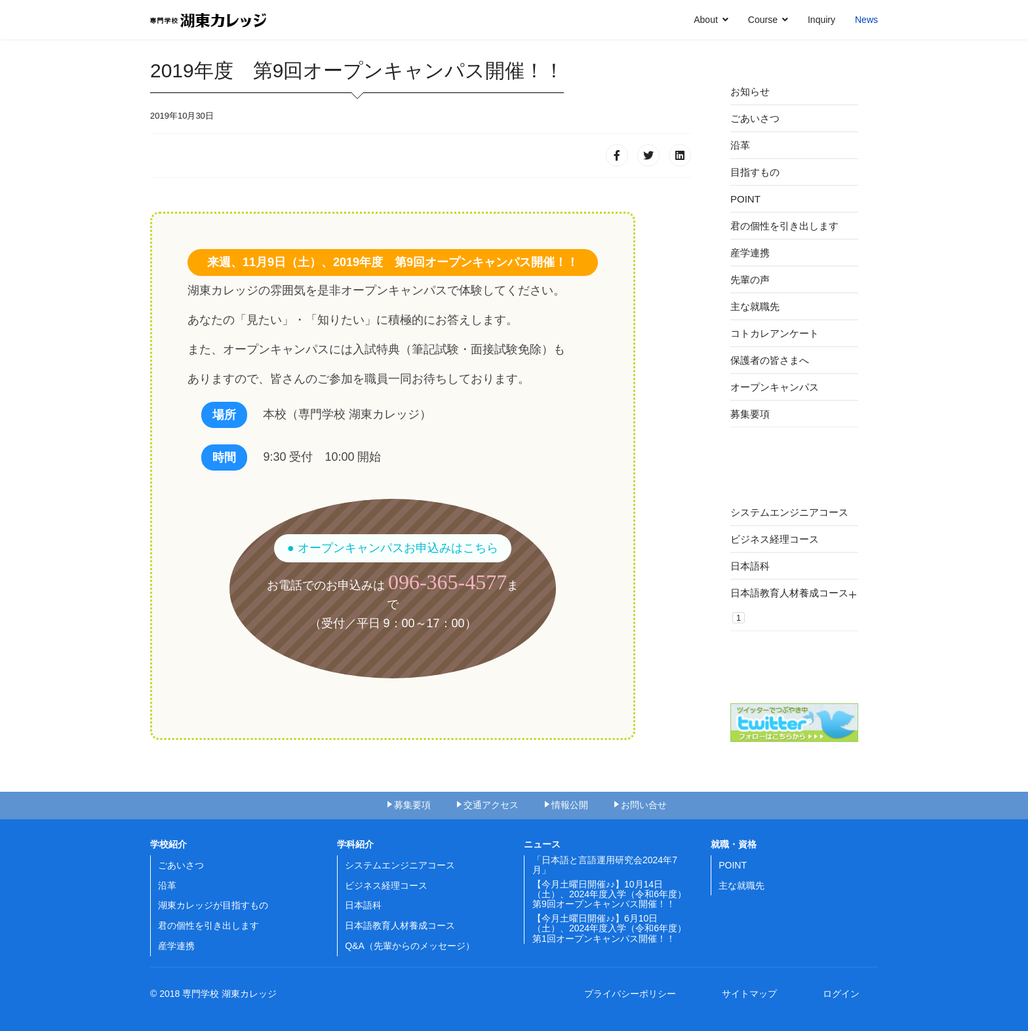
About (706, 19)
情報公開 (569, 805)
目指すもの (755, 172)
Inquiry (821, 19)
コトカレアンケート (774, 333)
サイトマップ (754, 993)
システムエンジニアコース (789, 512)
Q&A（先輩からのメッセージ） (410, 946)
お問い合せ (644, 805)
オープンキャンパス (774, 387)
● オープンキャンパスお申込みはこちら (392, 547)
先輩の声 (750, 279)
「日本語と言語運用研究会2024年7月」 (604, 865)
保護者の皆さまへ (769, 360)
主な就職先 (755, 306)
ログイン (841, 993)
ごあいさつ (755, 118)
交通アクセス (491, 805)
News (866, 19)
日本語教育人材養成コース (789, 605)
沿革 (740, 145)
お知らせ (750, 91)
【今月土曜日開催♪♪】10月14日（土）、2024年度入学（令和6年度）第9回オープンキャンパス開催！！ (609, 894)
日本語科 (750, 566)
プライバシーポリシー (634, 993)
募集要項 (750, 413)
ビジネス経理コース (774, 539)
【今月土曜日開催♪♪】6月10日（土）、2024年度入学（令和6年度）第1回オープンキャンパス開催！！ (609, 928)
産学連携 (750, 252)
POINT (745, 198)
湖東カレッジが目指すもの (213, 905)
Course (763, 19)
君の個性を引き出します (784, 225)
